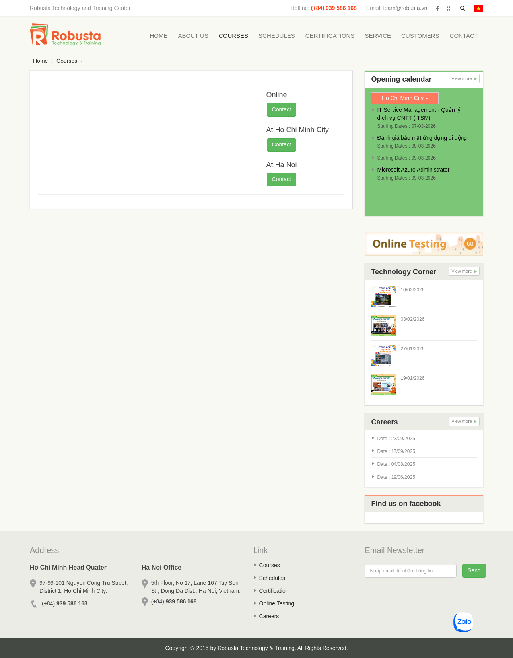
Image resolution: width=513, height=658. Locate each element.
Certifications (330, 35)
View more (464, 78)
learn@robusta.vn (405, 8)
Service (378, 35)
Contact (464, 35)
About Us (193, 35)
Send (474, 570)
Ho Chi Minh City (405, 98)
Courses (233, 35)
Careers (269, 616)
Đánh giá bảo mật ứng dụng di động (422, 138)
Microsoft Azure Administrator (413, 169)
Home (159, 35)
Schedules (276, 35)
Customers (420, 35)
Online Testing (276, 603)
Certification (274, 591)
